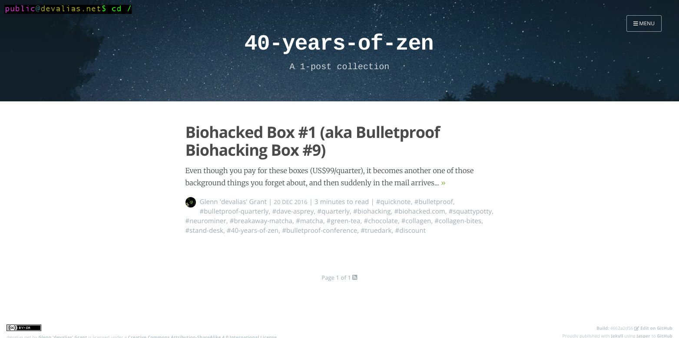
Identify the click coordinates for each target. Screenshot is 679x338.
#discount (410, 230)
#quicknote (393, 201)
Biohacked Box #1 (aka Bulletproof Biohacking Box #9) (312, 141)
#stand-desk (204, 230)
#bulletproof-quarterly (234, 211)
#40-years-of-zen (252, 230)
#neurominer (205, 221)
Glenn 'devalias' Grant (233, 201)
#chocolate (381, 221)
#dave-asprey (293, 211)
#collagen (416, 221)
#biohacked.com (419, 211)
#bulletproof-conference (319, 230)
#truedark (376, 230)
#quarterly (333, 211)
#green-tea (344, 221)
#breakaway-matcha (261, 221)
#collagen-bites (457, 221)
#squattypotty (470, 211)
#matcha (309, 221)
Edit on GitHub (653, 328)
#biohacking (372, 211)
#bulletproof (433, 201)
